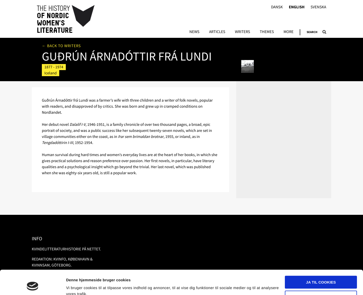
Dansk (277, 7)
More (289, 32)
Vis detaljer (76, 285)
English (297, 7)
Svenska (318, 7)
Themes (267, 32)
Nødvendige (321, 274)
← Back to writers (61, 45)
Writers (242, 32)
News (194, 32)
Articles (217, 32)
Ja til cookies (321, 259)
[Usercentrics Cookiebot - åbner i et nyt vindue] (33, 285)
